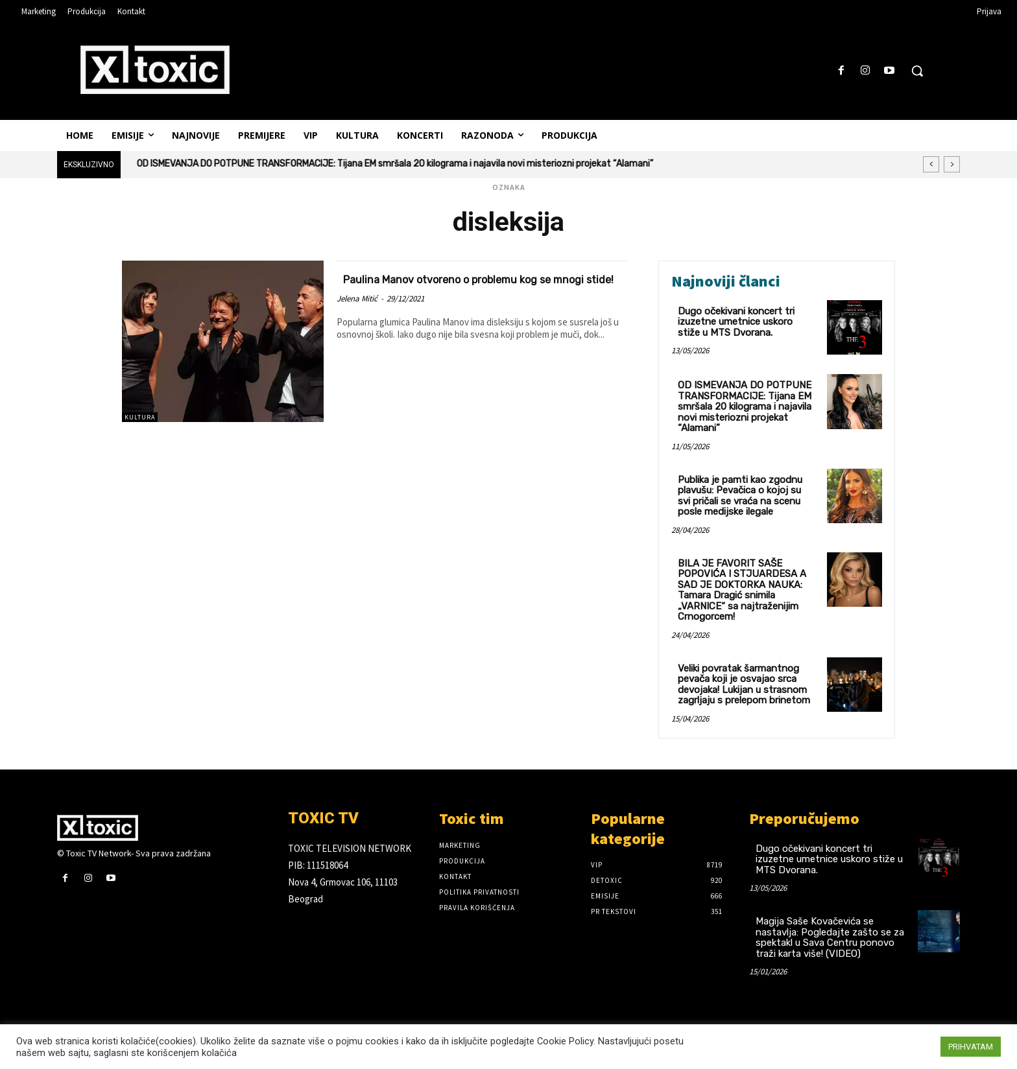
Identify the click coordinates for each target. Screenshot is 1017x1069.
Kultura (140, 417)
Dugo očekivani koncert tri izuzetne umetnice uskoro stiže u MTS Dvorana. (736, 321)
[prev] (931, 164)
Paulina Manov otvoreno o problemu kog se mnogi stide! (481, 285)
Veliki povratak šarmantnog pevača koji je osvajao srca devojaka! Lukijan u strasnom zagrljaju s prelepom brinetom (744, 685)
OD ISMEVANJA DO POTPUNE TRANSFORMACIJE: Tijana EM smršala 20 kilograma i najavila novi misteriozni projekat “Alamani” (395, 163)
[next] (952, 164)
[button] (917, 70)
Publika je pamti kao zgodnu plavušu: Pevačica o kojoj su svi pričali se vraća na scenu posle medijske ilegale (740, 496)
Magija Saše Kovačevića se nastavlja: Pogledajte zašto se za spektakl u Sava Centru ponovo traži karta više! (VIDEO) (830, 937)
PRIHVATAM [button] (970, 1046)
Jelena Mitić (357, 313)
